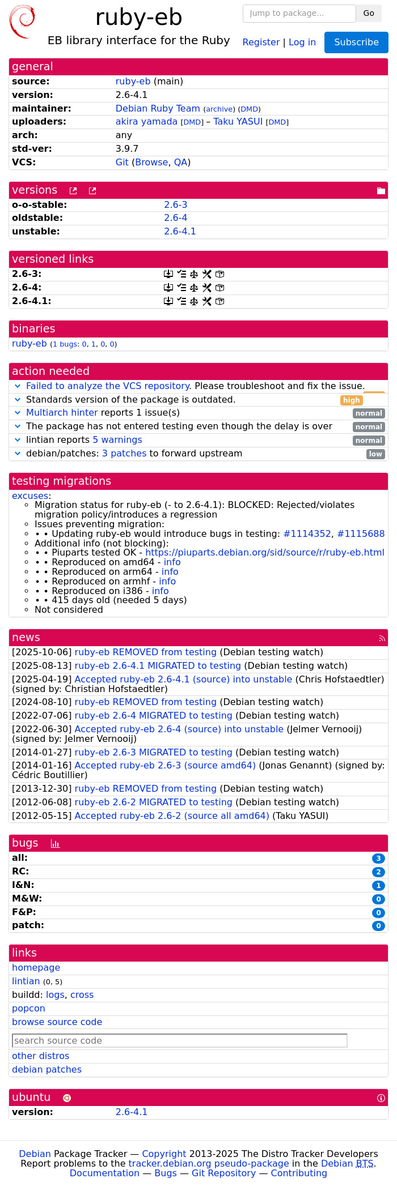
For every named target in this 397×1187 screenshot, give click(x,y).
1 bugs (65, 344)
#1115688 (361, 533)
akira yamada (147, 121)
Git (122, 162)
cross (82, 994)
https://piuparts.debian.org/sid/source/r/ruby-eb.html (265, 552)
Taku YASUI (238, 121)
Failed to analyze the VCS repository (107, 386)
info (172, 562)
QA (181, 162)
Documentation (105, 1173)
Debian (35, 1153)
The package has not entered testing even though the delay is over (198, 427)
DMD (249, 109)
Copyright (164, 1153)
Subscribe (356, 42)
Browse (151, 162)
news (26, 637)
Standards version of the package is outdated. (187, 400)
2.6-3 (175, 204)
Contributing (299, 1173)
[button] (17, 386)
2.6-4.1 (180, 231)
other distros (40, 1056)
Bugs (165, 1173)
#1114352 (307, 533)
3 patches (124, 453)
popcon (28, 1008)
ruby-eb (133, 81)
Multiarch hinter (62, 412)
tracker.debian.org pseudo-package (209, 1163)
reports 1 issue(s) (198, 413)
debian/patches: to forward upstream (198, 454)
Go (369, 13)
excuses (30, 495)
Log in (302, 41)
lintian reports (198, 440)
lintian (26, 981)
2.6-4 (175, 217)
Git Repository (224, 1173)
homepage (36, 967)
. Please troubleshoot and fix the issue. (198, 386)
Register (261, 41)
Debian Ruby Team (158, 108)
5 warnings (117, 439)
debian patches (47, 1069)
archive (219, 109)
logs (55, 994)
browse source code (57, 1022)
